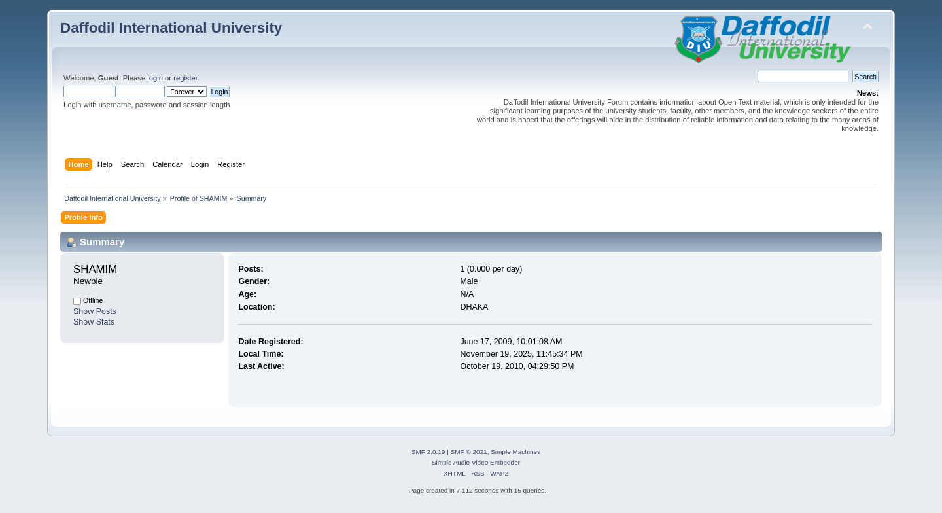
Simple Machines (515, 451)
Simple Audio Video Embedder (476, 462)
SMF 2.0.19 (428, 451)
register (185, 78)
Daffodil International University (171, 28)
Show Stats (93, 322)
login (155, 78)
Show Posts (94, 311)
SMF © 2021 (469, 451)
